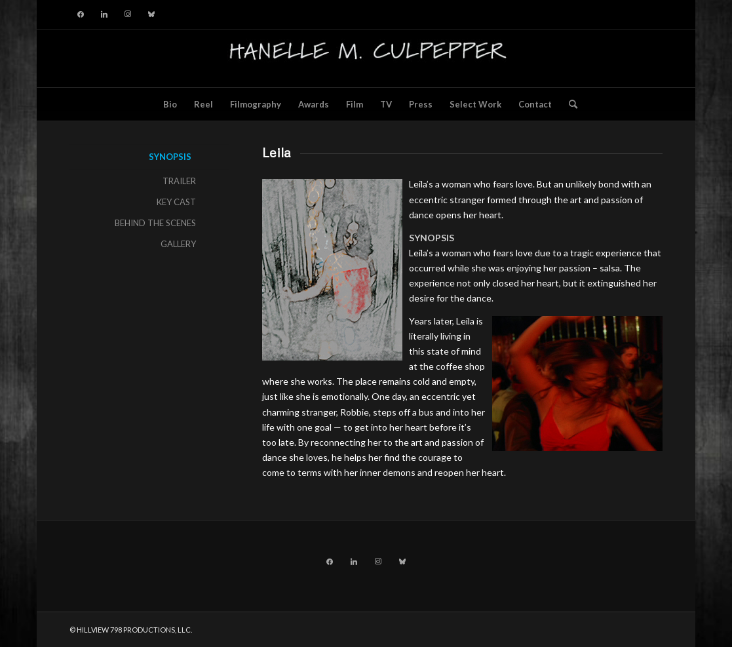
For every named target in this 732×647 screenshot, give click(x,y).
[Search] (568, 104)
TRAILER (179, 181)
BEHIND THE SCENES (155, 223)
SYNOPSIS (170, 156)
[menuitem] (170, 104)
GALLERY (178, 244)
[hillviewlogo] (366, 58)
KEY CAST (176, 202)
